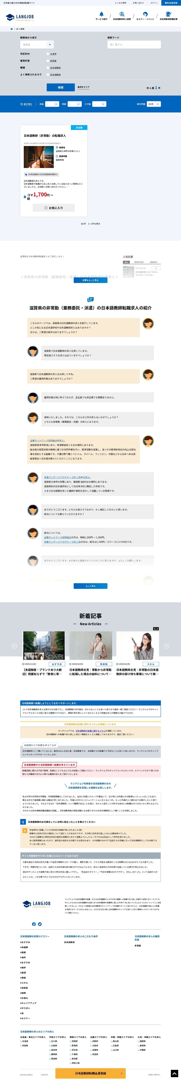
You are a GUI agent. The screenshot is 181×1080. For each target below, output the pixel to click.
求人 (61, 440)
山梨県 (54, 1045)
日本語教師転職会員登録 (90, 1073)
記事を (90, 280)
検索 (61, 87)
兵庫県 (95, 1049)
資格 (24, 977)
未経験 (25, 947)
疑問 (24, 992)
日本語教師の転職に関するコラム (90, 730)
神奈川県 (76, 1063)
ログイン (154, 3)
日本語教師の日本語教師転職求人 (43, 174)
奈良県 (95, 1054)
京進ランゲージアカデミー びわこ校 (62, 477)
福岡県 (143, 1041)
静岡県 (54, 1054)
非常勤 (53, 60)
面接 (24, 952)
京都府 (95, 1041)
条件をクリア (83, 87)
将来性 (25, 987)
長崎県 (143, 1045)
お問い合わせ (138, 3)
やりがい (26, 1008)
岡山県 (116, 1041)
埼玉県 (75, 1049)
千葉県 (75, 1054)
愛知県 (54, 1058)
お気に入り (56, 208)
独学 (24, 967)
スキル (25, 982)
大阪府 (95, 1045)
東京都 (75, 1058)
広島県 (116, 1045)
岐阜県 (54, 1049)
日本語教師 (55, 67)
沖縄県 (143, 1049)
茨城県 (75, 1041)
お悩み (25, 998)
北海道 (25, 1041)
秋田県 (25, 1045)
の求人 (86, 477)
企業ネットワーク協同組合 (43, 440)
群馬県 (75, 1045)
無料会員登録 (171, 2)
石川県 (54, 1041)
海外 (24, 957)
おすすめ (26, 942)
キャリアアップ (29, 1003)
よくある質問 (120, 3)
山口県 (116, 1049)
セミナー (26, 1018)
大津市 (53, 53)
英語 (24, 972)
